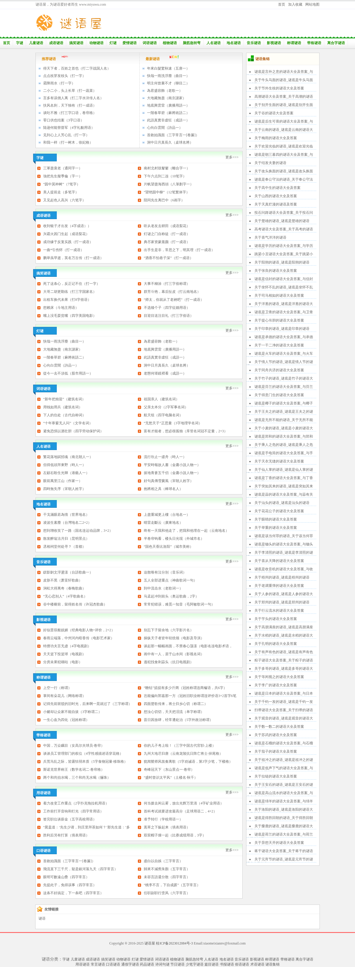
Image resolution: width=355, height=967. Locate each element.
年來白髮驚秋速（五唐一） (168, 68)
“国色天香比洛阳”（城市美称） (168, 546)
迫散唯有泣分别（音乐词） (165, 572)
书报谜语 (227, 964)
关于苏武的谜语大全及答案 (275, 735)
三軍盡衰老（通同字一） (62, 168)
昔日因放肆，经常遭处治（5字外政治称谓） (178, 720)
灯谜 (113, 43)
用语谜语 (82, 964)
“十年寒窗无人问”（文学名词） (68, 423)
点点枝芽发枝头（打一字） (64, 76)
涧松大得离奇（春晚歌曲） (64, 588)
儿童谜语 (36, 43)
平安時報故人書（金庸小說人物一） (172, 465)
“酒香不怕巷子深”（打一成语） (168, 258)
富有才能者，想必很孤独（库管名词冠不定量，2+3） (185, 431)
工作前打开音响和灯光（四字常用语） (73, 811)
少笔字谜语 (195, 964)
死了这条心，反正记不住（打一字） (71, 284)
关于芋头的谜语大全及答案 (275, 619)
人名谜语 (213, 43)
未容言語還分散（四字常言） (167, 877)
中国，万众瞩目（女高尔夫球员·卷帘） (73, 745)
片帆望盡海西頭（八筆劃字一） (168, 184)
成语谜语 (56, 43)
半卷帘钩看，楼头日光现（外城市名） (174, 538)
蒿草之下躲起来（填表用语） (167, 827)
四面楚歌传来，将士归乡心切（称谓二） (176, 704)
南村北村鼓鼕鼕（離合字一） (167, 168)
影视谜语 (274, 43)
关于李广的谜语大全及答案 (275, 685)
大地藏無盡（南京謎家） (166, 98)
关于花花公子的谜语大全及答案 (279, 511)
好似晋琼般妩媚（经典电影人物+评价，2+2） (79, 630)
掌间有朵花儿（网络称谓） (64, 696)
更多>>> (231, 157)
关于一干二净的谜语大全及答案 (279, 345)
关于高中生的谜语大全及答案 (277, 188)
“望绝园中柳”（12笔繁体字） (167, 192)
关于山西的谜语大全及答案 (275, 196)
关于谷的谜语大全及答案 (273, 113)
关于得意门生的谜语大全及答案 (279, 395)
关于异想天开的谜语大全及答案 (279, 843)
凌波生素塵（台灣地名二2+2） (67, 523)
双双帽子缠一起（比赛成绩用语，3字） (175, 835)
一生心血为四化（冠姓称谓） (66, 720)
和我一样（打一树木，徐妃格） (68, 142)
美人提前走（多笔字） (61, 192)
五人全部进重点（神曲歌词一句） (170, 580)
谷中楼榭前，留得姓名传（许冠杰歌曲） (75, 604)
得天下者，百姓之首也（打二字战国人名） (77, 68)
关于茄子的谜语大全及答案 (275, 751)
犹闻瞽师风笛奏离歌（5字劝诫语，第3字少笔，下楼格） (188, 761)
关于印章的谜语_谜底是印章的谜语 (281, 329)
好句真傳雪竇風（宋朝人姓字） (168, 481)
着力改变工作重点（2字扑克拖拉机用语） (76, 803)
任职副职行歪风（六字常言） (167, 893)
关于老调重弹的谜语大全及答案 (279, 586)
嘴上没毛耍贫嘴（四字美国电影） (69, 316)
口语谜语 (113, 964)
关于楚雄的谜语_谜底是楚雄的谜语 (281, 221)
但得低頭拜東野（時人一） (64, 465)
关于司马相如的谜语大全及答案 (279, 295)
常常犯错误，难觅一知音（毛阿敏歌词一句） (179, 604)
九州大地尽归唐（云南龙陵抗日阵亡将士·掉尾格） (183, 753)
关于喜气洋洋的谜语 (270, 237)
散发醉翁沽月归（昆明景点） (66, 538)
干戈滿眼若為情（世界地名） (66, 515)
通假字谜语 (130, 964)
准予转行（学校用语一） (163, 819)
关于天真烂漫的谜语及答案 (275, 204)
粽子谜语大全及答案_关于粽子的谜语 (283, 660)
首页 (281, 4)
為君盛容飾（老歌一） (165, 91)
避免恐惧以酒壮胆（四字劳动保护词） (73, 431)
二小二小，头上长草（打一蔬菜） (69, 91)
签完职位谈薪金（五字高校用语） (69, 819)
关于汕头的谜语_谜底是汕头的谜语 (281, 503)
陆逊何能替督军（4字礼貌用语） (69, 128)
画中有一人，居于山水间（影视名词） (174, 654)
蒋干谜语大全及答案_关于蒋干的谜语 (283, 851)
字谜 (19, 43)
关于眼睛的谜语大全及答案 (275, 519)
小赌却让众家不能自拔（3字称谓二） (72, 712)
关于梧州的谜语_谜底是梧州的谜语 (281, 577)
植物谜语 (170, 43)
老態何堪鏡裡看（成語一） (165, 373)
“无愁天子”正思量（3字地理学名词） (173, 423)
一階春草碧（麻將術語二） (168, 113)
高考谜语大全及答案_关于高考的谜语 (283, 229)
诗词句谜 (162, 964)
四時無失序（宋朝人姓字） (64, 489)
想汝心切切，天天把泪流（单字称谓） (174, 712)
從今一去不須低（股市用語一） (68, 373)
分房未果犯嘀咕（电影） (62, 662)
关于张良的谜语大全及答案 (275, 271)
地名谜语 (234, 43)
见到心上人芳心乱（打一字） (66, 135)
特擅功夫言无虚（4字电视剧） (67, 646)
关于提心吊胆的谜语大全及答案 (279, 320)
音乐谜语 (254, 43)
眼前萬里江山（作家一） (62, 481)
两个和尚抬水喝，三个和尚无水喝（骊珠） (77, 777)
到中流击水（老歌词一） (163, 588)
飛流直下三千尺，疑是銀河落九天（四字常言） (80, 869)
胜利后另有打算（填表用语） (66, 835)
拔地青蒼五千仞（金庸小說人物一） (172, 473)
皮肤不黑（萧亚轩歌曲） (62, 580)
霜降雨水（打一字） (59, 83)
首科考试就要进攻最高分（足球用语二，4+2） (180, 811)
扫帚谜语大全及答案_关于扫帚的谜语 (283, 710)
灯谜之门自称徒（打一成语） (167, 234)
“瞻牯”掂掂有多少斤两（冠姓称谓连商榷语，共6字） (185, 688)
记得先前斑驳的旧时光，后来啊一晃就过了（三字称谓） (87, 704)
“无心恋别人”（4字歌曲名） (65, 596)
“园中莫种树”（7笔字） (61, 184)
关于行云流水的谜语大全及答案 (279, 610)
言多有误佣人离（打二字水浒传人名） (73, 98)
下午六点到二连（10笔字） (165, 176)
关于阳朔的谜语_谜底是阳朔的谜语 (281, 262)
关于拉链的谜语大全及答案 (275, 776)
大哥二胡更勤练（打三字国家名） (69, 292)
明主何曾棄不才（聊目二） (168, 83)
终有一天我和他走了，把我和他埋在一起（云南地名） (186, 531)
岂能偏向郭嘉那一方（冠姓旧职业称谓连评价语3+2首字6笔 (190, 696)
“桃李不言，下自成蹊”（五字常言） (172, 885)
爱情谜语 (129, 43)
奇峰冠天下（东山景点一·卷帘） (169, 769)
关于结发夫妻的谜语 (270, 163)
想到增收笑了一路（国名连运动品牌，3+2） (78, 531)
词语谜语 (150, 43)
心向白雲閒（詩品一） (165, 128)
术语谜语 (257, 964)
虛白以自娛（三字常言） (163, 861)
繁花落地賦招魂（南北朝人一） (68, 457)
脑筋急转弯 (192, 43)
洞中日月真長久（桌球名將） (170, 142)
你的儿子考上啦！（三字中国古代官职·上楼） (180, 745)
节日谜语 (177, 964)
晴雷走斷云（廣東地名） (163, 523)
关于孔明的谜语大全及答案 (275, 644)
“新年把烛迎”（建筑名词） (64, 399)
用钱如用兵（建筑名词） (62, 407)
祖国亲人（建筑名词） (161, 399)
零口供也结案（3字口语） (63, 120)
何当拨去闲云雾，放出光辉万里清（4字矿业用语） (184, 803)
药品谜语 (147, 964)
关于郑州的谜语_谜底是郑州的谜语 (281, 602)
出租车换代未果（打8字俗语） (67, 300)
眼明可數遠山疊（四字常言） (66, 877)
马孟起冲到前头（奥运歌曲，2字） (171, 596)
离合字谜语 (336, 43)
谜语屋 (149, 943)
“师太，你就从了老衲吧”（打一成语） (174, 300)
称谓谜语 (294, 43)
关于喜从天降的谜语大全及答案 (279, 561)
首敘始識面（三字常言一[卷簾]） (173, 135)
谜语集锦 (272, 964)
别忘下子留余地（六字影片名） (168, 630)
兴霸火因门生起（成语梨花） (66, 234)
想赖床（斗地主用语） (61, 308)
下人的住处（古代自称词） (64, 415)
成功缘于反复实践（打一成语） (68, 242)
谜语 (42, 918)
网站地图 (312, 4)
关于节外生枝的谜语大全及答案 (279, 88)
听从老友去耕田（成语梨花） (167, 226)
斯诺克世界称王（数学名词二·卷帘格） (73, 769)
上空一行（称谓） (57, 688)
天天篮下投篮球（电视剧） (64, 654)
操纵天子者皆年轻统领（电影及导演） (174, 638)
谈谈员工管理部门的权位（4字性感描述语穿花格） (83, 753)
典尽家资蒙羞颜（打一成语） (167, 242)
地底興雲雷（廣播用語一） (168, 105)
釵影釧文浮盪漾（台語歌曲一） (68, 572)
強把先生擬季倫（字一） (62, 176)
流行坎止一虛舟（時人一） (165, 457)
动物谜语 (96, 43)
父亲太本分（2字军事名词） (166, 407)
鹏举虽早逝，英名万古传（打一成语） (73, 258)
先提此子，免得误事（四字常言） (69, 885)
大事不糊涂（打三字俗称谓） (167, 284)
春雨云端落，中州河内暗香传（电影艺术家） (78, 638)
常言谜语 (98, 964)
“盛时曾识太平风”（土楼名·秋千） (171, 777)
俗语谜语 (242, 964)
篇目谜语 (211, 964)
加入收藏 (295, 4)
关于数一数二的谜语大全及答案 (279, 727)
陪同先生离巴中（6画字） (164, 200)
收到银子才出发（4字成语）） (67, 226)
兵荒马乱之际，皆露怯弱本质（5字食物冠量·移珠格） (85, 761)
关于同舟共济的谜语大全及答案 (279, 370)
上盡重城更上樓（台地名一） (167, 515)
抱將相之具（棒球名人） (163, 489)
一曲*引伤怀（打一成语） (63, 250)
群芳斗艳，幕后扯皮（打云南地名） (172, 292)
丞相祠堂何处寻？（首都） (64, 546)
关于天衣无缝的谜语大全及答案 (279, 461)
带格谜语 (314, 43)
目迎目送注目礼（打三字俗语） (168, 316)
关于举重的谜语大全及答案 (275, 528)
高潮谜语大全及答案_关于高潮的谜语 (283, 96)
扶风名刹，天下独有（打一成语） (69, 105)
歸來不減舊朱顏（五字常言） (167, 869)
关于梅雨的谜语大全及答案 (275, 138)
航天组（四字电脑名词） (163, 415)
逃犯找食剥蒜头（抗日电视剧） (168, 662)
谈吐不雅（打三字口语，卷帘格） (69, 113)
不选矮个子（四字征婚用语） (167, 308)
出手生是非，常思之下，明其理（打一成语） (179, 250)
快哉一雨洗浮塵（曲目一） (168, 76)
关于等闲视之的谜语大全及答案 (279, 677)
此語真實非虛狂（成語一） (168, 120)
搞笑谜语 (76, 43)
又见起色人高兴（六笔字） (64, 200)
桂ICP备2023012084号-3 (174, 943)
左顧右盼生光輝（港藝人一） (66, 473)
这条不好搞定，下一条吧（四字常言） (73, 893)
